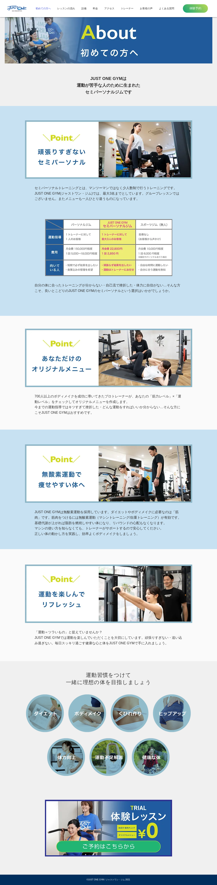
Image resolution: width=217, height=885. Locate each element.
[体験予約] (195, 8)
